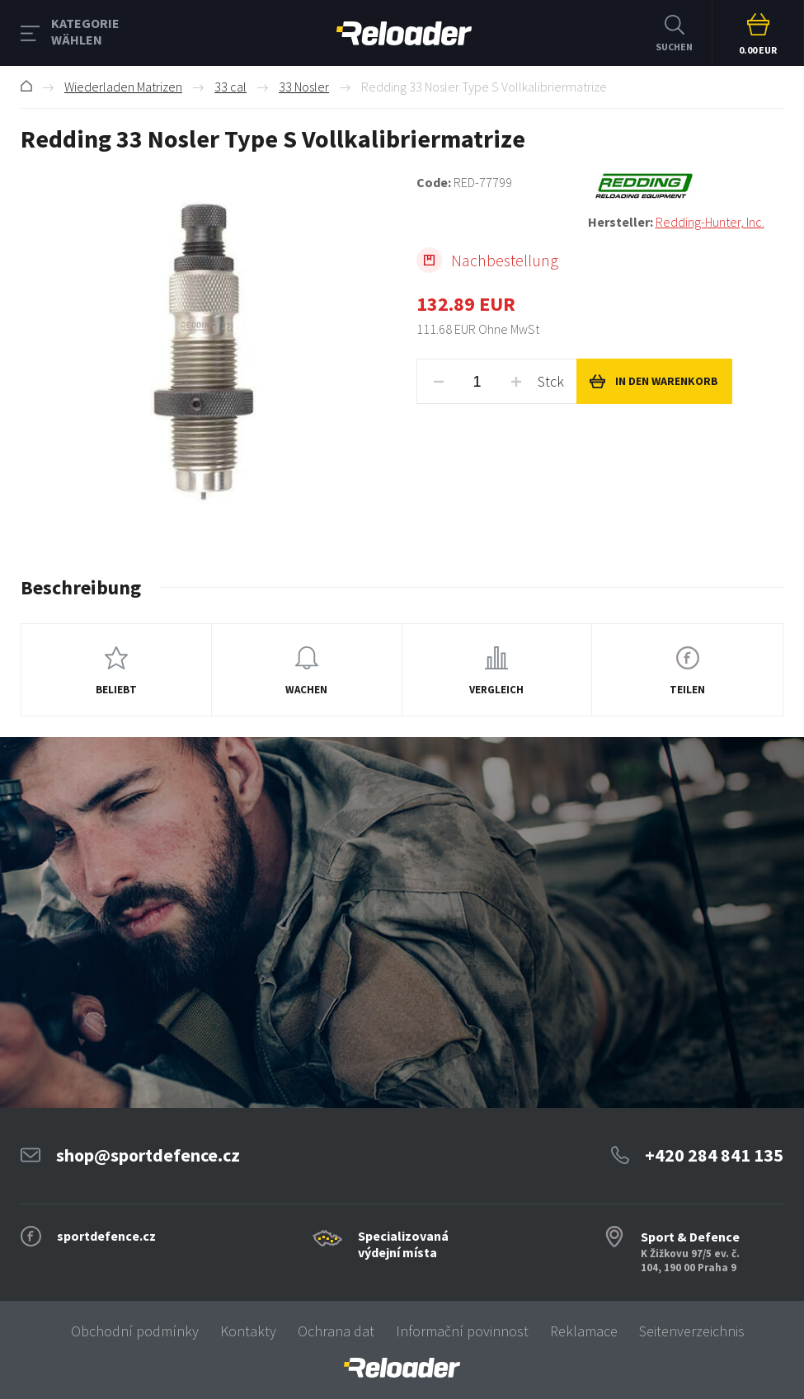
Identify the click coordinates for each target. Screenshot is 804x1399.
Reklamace (584, 1331)
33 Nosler (304, 86)
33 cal (230, 86)
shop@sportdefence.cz (148, 1155)
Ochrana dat (336, 1331)
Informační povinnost (462, 1331)
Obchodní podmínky (135, 1331)
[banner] (402, 1368)
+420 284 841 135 (714, 1155)
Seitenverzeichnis (692, 1331)
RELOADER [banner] (404, 33)
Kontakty (248, 1331)
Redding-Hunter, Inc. (710, 222)
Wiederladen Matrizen (123, 86)
